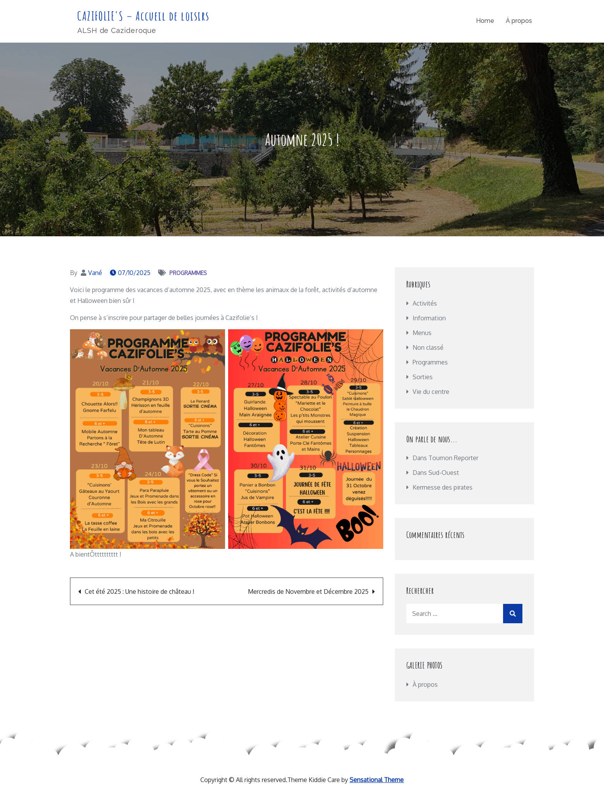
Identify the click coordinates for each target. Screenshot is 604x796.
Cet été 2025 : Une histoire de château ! (139, 591)
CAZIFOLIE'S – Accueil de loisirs (143, 16)
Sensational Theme (377, 780)
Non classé (428, 347)
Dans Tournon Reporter (445, 458)
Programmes (188, 273)
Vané (95, 273)
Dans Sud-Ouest (436, 472)
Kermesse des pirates (443, 487)
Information (429, 318)
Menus (422, 333)
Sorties (423, 377)
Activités (425, 303)
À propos (519, 20)
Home (485, 20)
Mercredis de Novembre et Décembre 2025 (308, 591)
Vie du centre (431, 391)
